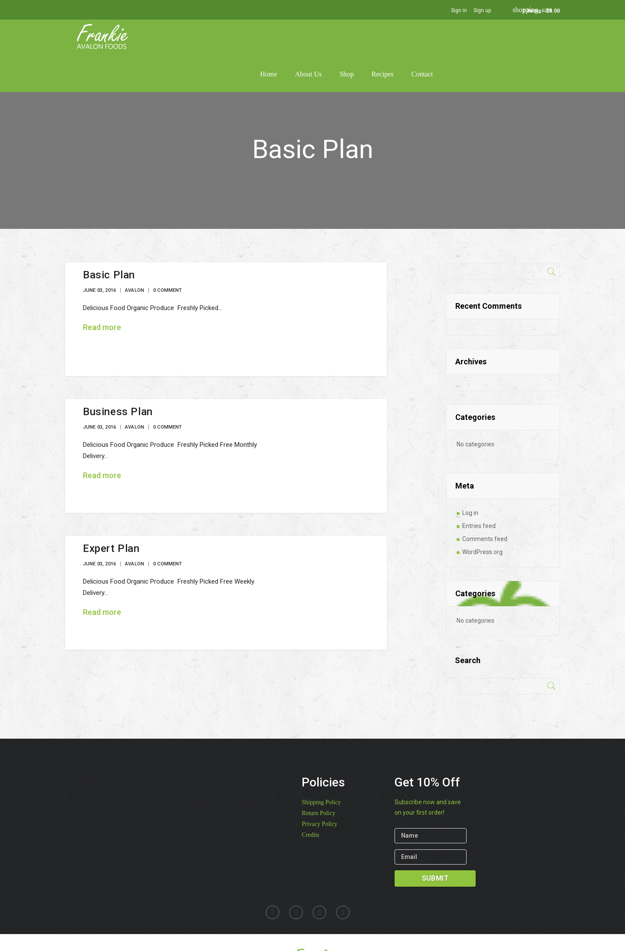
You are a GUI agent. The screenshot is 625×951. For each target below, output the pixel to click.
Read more (102, 290)
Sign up (482, 10)
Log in (470, 475)
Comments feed (484, 502)
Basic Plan (109, 238)
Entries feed (479, 488)
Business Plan (118, 375)
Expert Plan (111, 511)
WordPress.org (482, 515)
